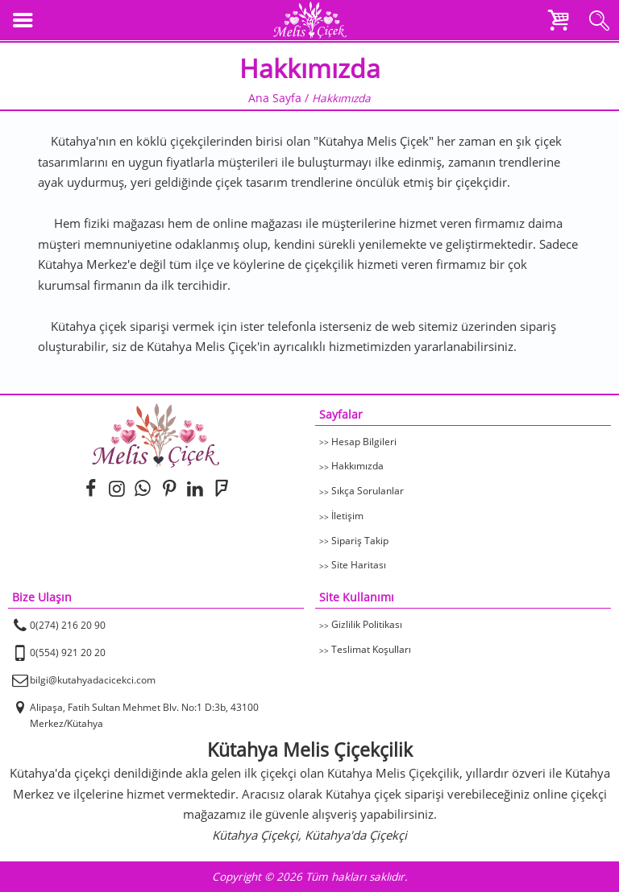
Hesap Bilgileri (364, 441)
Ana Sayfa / (280, 98)
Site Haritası (358, 565)
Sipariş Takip (359, 540)
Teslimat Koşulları (371, 649)
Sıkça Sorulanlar (367, 491)
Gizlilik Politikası (366, 624)
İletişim (347, 515)
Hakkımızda (357, 466)
